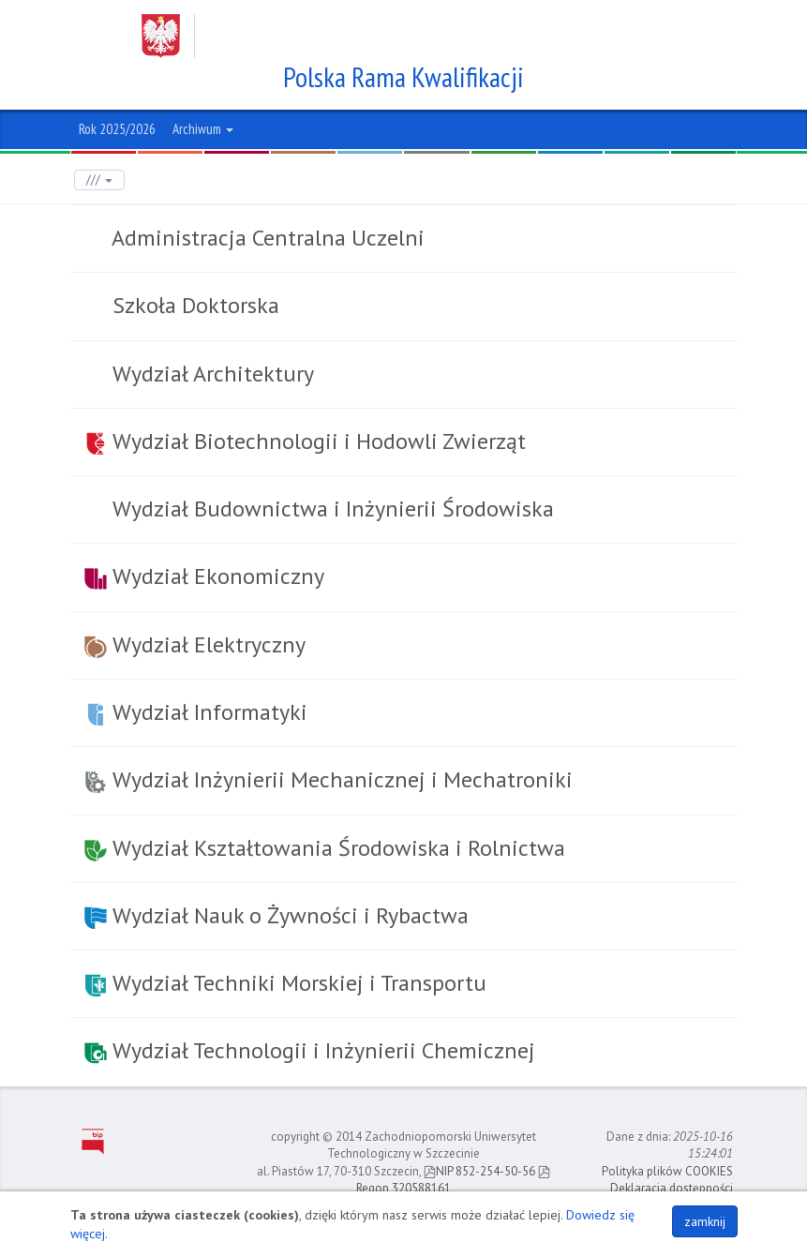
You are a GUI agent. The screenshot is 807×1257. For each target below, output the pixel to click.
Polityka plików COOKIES (667, 1171)
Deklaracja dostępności (671, 1188)
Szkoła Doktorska (193, 305)
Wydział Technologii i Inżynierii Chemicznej (309, 1050)
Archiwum (202, 129)
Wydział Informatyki (195, 711)
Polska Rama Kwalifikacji (403, 77)
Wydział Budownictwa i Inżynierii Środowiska (330, 508)
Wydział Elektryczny (195, 644)
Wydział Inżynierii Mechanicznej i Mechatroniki (328, 779)
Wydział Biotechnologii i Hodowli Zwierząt (305, 441)
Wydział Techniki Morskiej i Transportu (285, 982)
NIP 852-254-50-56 (479, 1171)
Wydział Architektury (210, 373)
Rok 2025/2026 (117, 129)
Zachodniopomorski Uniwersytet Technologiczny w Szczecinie (386, 36)
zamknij (704, 1221)
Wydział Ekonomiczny (204, 576)
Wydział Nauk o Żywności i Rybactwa (276, 915)
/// (99, 179)
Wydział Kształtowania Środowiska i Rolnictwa (324, 847)
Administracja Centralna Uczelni (266, 237)
